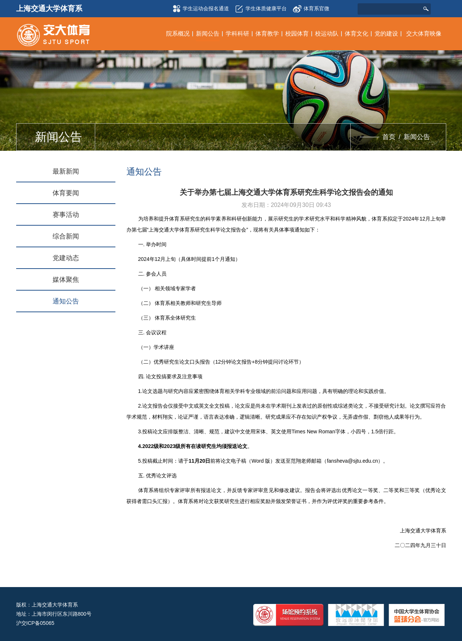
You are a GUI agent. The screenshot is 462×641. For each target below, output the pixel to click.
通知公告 (66, 301)
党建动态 (66, 258)
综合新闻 (66, 236)
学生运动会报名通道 (199, 9)
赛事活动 (66, 214)
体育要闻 (66, 193)
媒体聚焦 (66, 279)
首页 (388, 137)
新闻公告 (417, 137)
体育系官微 (311, 6)
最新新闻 (66, 171)
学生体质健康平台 (260, 9)
